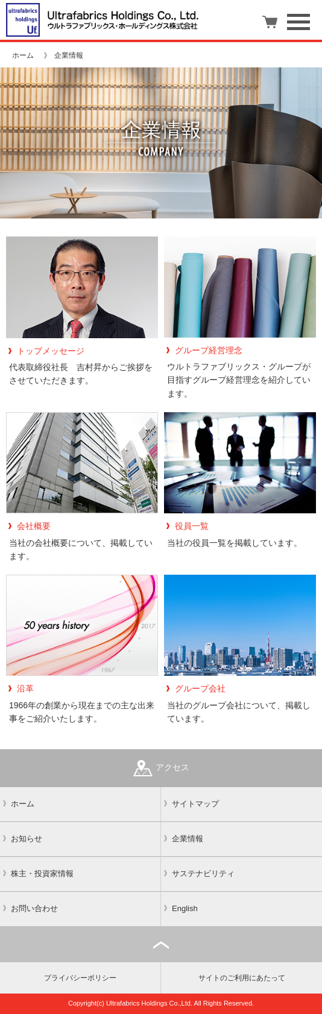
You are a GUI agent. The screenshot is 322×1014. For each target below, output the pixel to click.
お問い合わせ (34, 908)
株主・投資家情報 (42, 873)
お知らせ (26, 838)
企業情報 (187, 838)
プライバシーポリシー (80, 978)
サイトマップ (195, 803)
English (185, 908)
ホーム (23, 55)
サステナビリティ (203, 873)
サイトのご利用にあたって (241, 978)
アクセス (161, 768)
